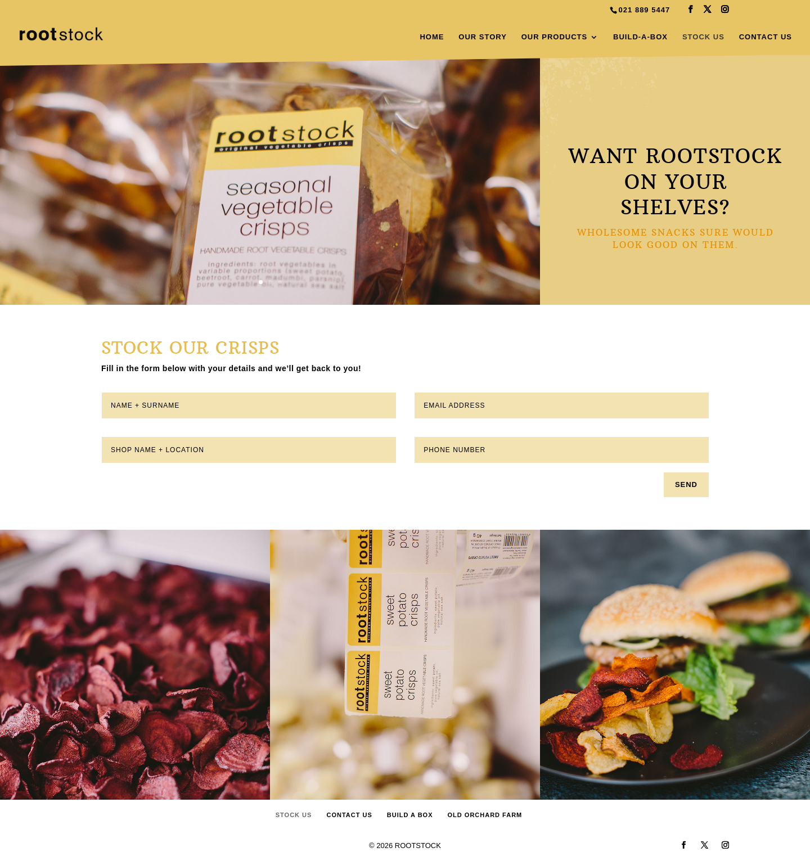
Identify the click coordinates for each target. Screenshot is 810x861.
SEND (686, 484)
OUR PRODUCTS (554, 37)
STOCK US (703, 37)
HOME (432, 37)
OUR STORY (482, 37)
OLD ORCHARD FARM (485, 815)
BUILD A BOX (410, 815)
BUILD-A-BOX (640, 37)
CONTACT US (765, 37)
